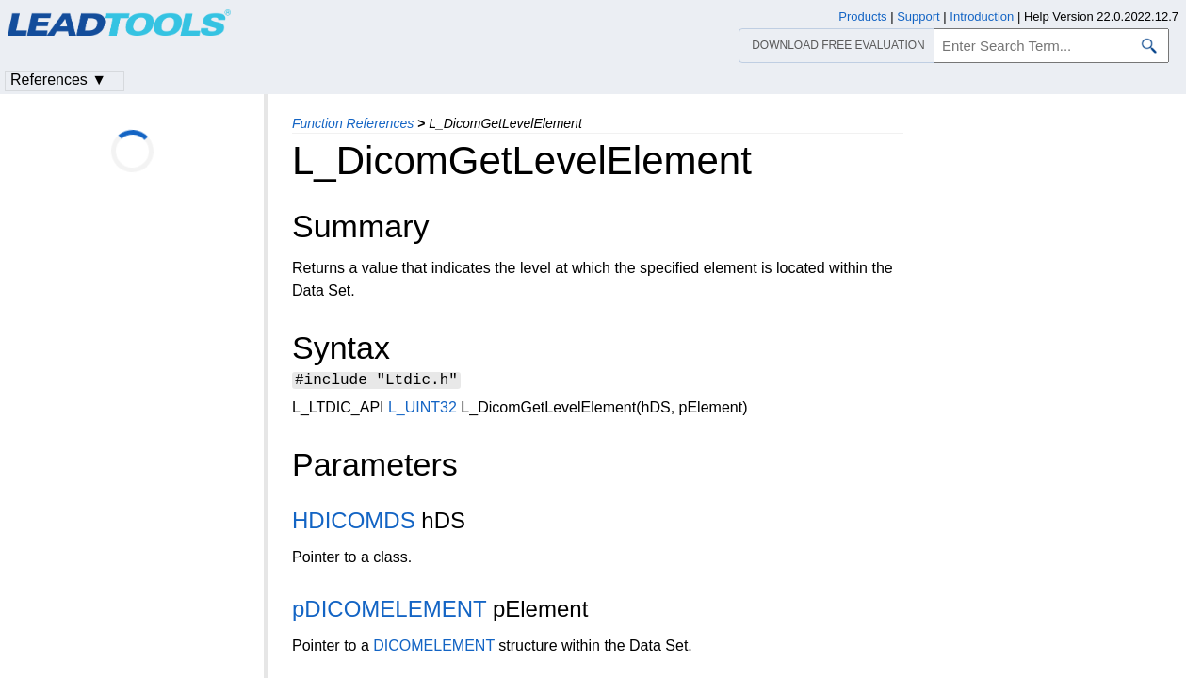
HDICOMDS (353, 523)
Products (862, 16)
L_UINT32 (422, 410)
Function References (353, 123)
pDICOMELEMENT (389, 611)
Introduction (982, 16)
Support (918, 16)
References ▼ (58, 80)
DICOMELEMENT (434, 648)
